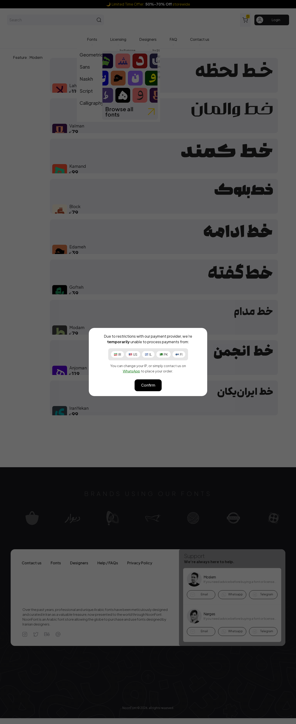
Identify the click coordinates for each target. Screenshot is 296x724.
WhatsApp (131, 371)
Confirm (148, 385)
